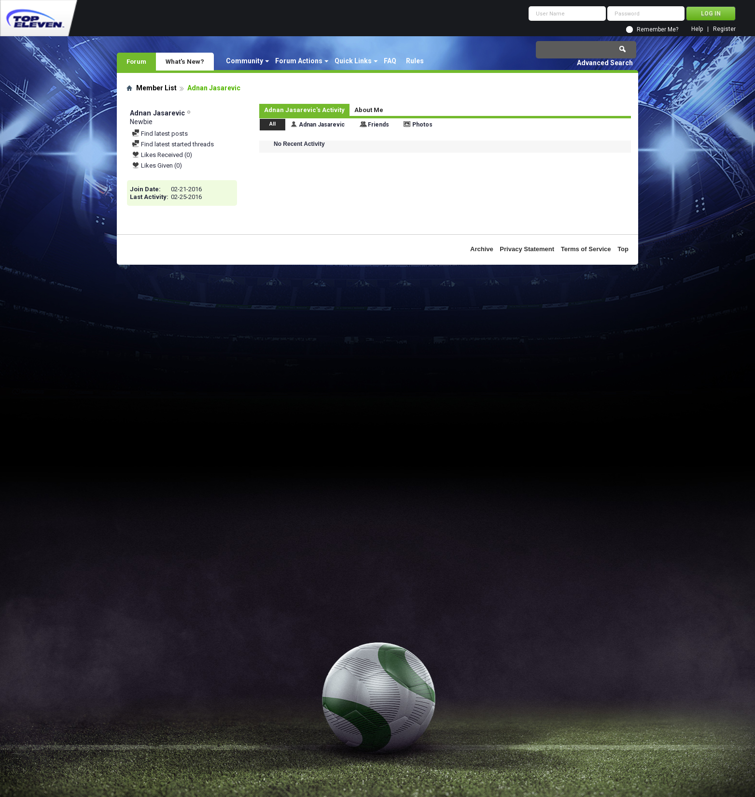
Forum (136, 61)
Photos (422, 124)
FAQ (390, 61)
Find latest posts (160, 133)
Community (244, 61)
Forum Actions (298, 61)
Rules (415, 61)
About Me (368, 110)
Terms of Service (586, 249)
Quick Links (353, 61)
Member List (156, 88)
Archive (481, 249)
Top (623, 249)
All (272, 124)
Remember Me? (657, 29)
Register (724, 29)
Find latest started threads (173, 144)
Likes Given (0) (157, 165)
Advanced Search (605, 63)
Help (697, 29)
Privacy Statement (527, 249)
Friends (378, 124)
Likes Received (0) (162, 154)
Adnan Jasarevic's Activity (304, 110)
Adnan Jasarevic (322, 124)
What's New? (185, 61)
